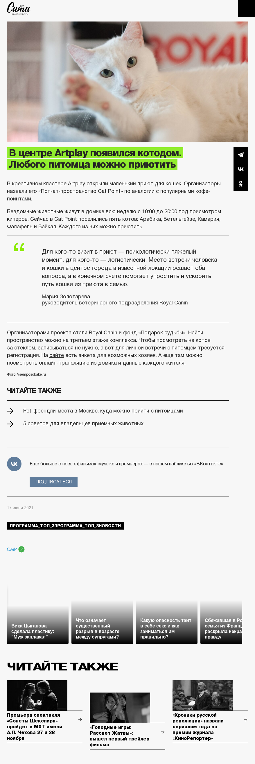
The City (18, 8)
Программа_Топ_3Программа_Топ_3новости (65, 525)
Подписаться (53, 481)
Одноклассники (241, 183)
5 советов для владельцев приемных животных (83, 423)
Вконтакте (241, 169)
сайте (56, 355)
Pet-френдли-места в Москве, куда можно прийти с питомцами (103, 411)
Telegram (241, 154)
